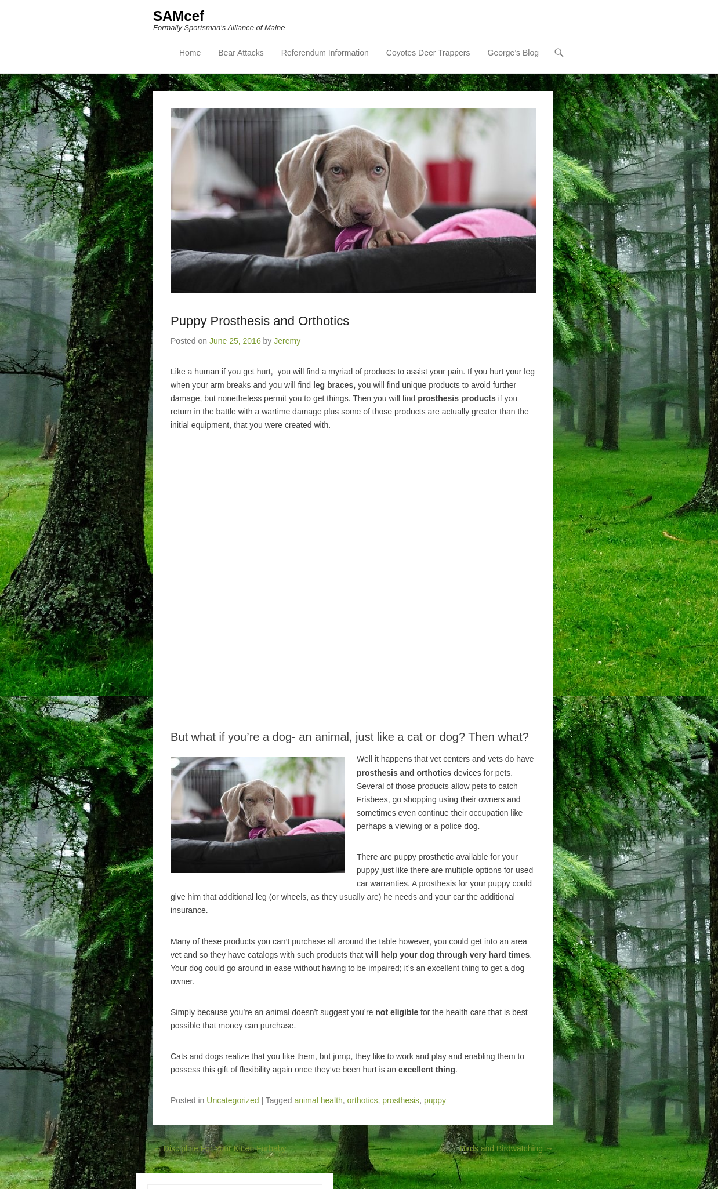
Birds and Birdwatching (506, 1148)
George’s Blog (513, 52)
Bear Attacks (241, 52)
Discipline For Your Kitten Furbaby (220, 1148)
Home (190, 52)
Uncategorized (232, 1100)
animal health (319, 1100)
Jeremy (287, 341)
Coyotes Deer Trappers (428, 52)
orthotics (362, 1100)
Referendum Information (325, 52)
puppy (435, 1100)
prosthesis (400, 1100)
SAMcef (178, 16)
